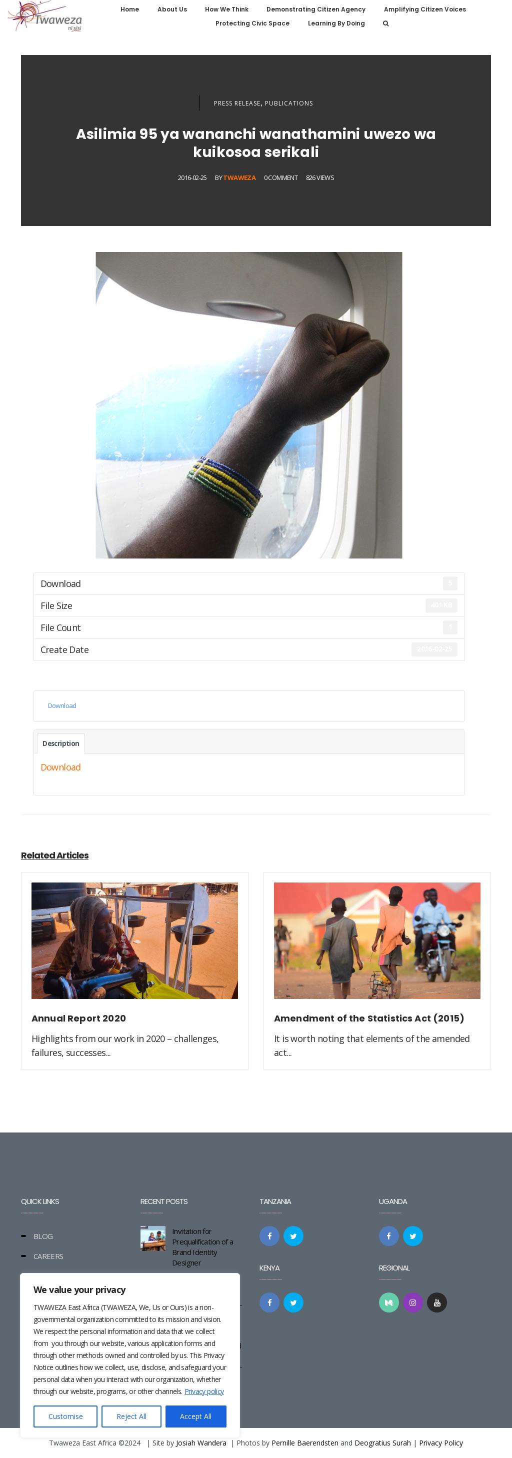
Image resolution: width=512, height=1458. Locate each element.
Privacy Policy (441, 1443)
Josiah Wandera (201, 1443)
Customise (65, 1416)
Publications (289, 103)
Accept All (196, 1416)
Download (62, 705)
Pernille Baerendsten (305, 1443)
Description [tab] (60, 743)
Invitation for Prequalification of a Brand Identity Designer (202, 1247)
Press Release (237, 103)
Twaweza (239, 177)
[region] (130, 1355)
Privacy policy (204, 1391)
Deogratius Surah (382, 1443)
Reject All (131, 1416)
